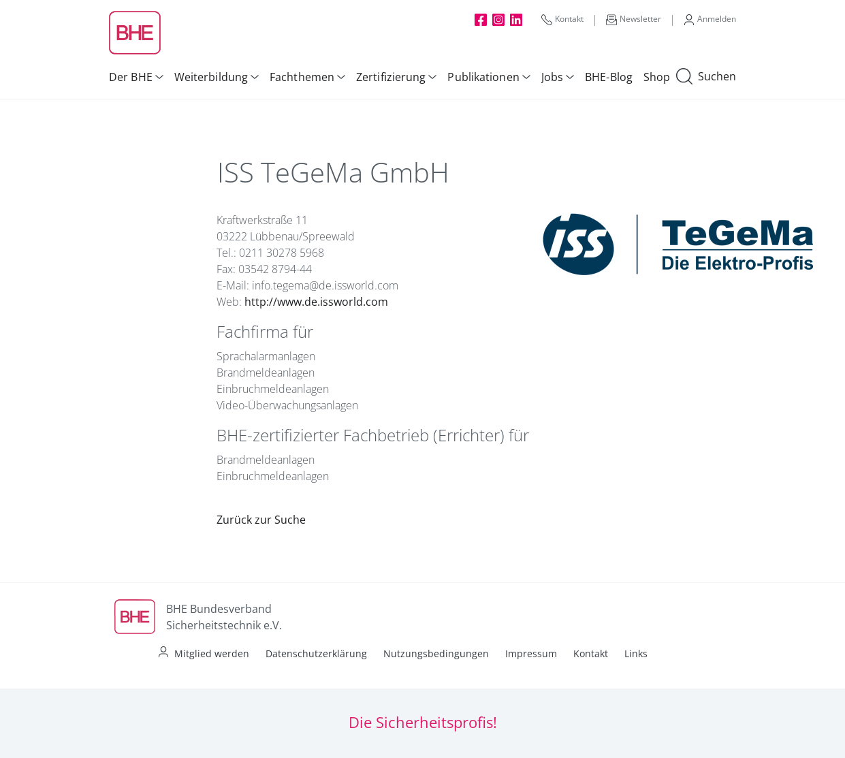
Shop (656, 76)
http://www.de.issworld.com (316, 301)
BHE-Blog (609, 76)
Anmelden (710, 19)
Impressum (531, 653)
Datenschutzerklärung (316, 653)
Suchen (706, 77)
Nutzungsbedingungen (436, 653)
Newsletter (633, 19)
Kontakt (562, 19)
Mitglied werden (211, 653)
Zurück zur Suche (261, 519)
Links (636, 653)
